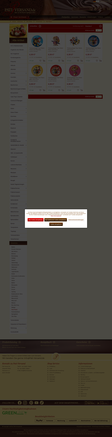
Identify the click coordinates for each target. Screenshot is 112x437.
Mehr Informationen (56, 216)
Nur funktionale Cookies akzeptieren (55, 219)
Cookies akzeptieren (56, 224)
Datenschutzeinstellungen (76, 219)
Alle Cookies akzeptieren (36, 219)
